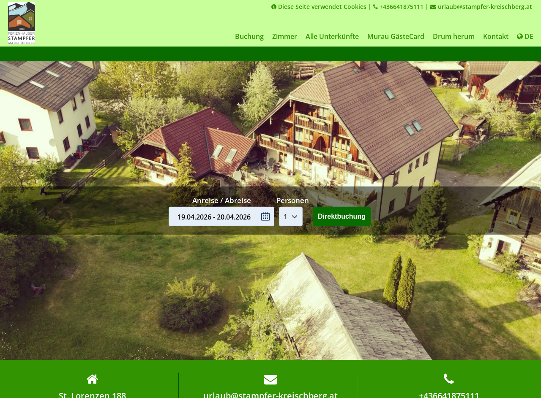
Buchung (249, 36)
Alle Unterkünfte (332, 36)
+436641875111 (398, 7)
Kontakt (495, 36)
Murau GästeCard (395, 36)
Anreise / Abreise (221, 200)
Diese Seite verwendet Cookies (318, 7)
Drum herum (454, 36)
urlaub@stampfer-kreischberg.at (481, 7)
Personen (292, 200)
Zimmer (284, 36)
